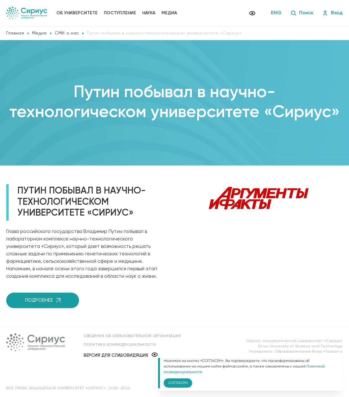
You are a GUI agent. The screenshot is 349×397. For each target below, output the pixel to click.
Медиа (169, 13)
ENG (276, 13)
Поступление (120, 13)
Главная (15, 33)
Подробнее (42, 300)
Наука (148, 13)
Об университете (77, 13)
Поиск (302, 13)
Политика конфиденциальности (120, 345)
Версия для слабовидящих (121, 355)
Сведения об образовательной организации (132, 336)
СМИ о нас (67, 33)
